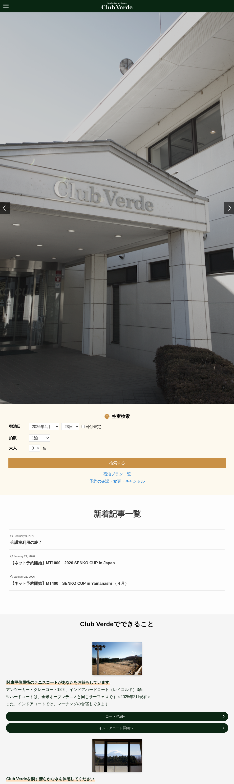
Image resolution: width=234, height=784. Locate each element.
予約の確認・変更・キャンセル (117, 481)
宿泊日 (15, 426)
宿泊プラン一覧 (117, 474)
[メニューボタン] (6, 6)
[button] (5, 208)
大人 (13, 448)
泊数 (13, 438)
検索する (117, 463)
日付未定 (91, 427)
